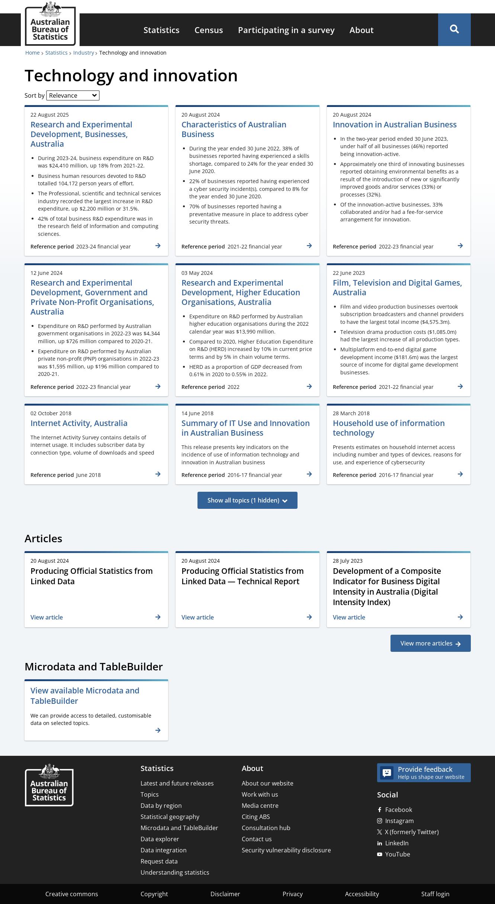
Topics (150, 794)
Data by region (161, 805)
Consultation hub (266, 828)
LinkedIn (397, 843)
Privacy (293, 894)
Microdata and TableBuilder (179, 828)
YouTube (397, 854)
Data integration (164, 850)
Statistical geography (170, 817)
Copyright (154, 894)
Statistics (162, 29)
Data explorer (160, 839)
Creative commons (71, 894)
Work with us (260, 794)
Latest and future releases (177, 783)
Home (32, 52)
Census (209, 29)
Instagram (399, 821)
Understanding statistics (175, 872)
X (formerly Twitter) (412, 832)
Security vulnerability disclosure (286, 850)
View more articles (427, 643)
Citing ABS (256, 817)
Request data (159, 861)
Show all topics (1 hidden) (243, 500)
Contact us (257, 839)
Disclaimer (225, 894)
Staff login (435, 894)
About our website (267, 783)
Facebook (398, 810)
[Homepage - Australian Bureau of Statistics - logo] (50, 23)
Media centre (260, 805)
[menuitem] (162, 30)
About (362, 29)
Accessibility (362, 894)
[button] (454, 29)
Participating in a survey (286, 29)
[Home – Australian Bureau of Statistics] (49, 785)
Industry (83, 52)
